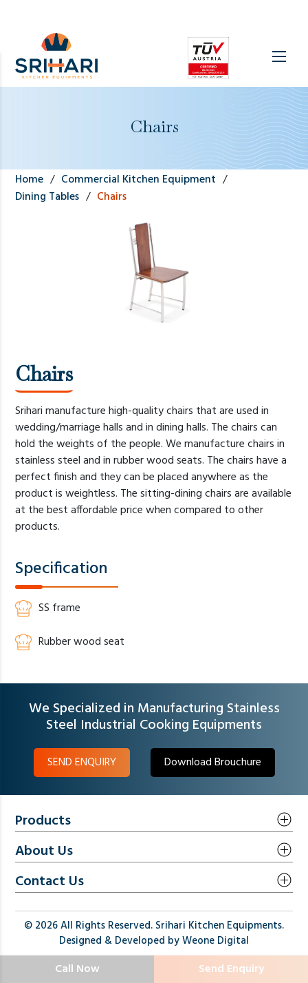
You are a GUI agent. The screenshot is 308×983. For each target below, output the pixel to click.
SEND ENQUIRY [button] (81, 763)
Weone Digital (215, 941)
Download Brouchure (212, 763)
